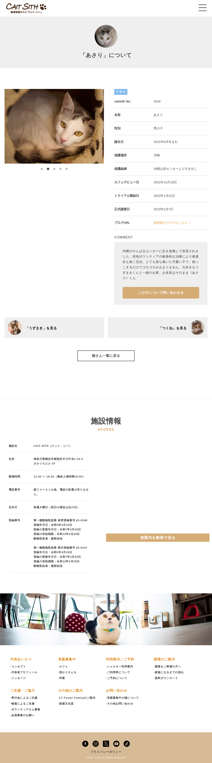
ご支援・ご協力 (22, 690)
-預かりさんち (67, 672)
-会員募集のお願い (22, 715)
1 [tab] (42, 167)
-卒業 (61, 678)
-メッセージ (18, 678)
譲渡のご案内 (164, 659)
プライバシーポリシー (106, 751)
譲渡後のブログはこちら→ (172, 222)
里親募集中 (67, 659)
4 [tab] (60, 167)
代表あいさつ (20, 659)
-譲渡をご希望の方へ (167, 666)
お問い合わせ (116, 690)
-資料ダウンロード (166, 678)
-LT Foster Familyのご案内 (76, 697)
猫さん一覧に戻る (106, 355)
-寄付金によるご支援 (23, 697)
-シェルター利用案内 (119, 666)
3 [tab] (54, 167)
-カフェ (63, 666)
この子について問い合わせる (161, 292)
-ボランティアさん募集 (25, 709)
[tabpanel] (54, 126)
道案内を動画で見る (158, 538)
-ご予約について (116, 678)
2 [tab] (48, 167)
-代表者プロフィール (23, 672)
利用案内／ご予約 (120, 659)
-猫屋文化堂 (66, 703)
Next (107, 126)
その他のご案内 (70, 690)
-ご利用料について (118, 672)
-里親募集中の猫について (122, 697)
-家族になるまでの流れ (169, 672)
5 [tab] (67, 167)
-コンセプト (18, 666)
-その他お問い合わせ (119, 703)
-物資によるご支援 (22, 703)
